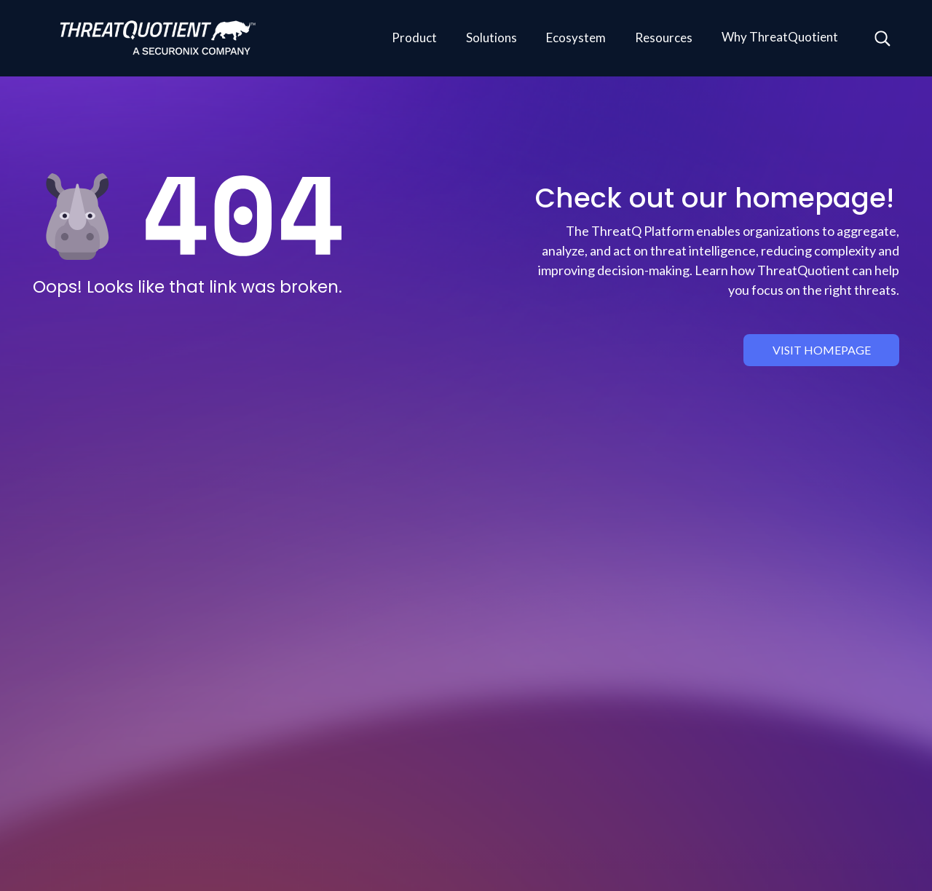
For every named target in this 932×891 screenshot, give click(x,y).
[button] (414, 38)
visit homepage (822, 350)
